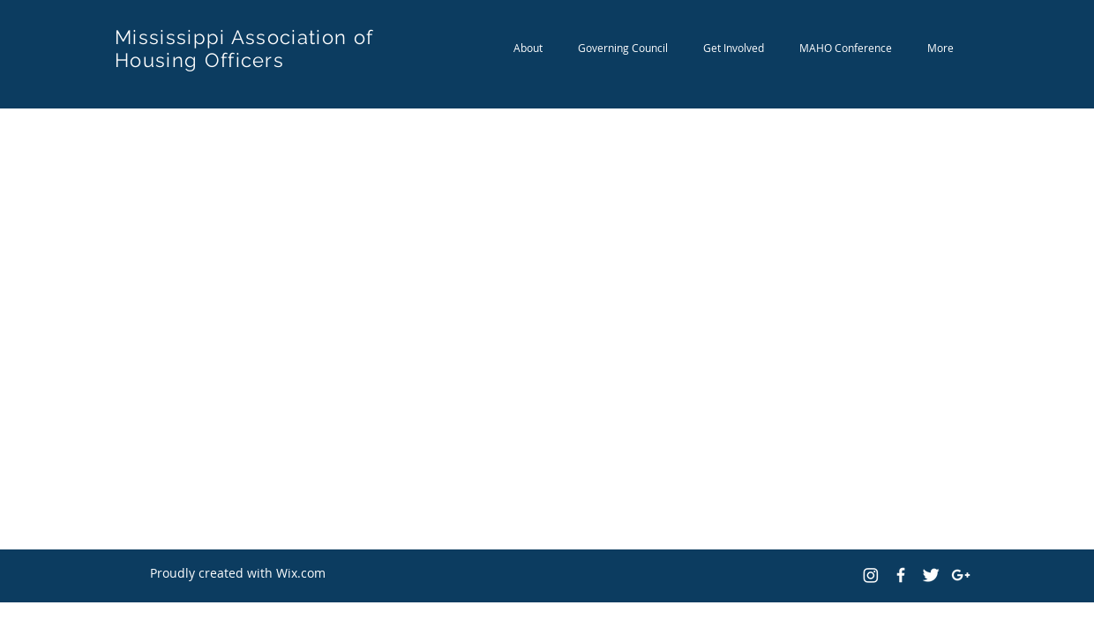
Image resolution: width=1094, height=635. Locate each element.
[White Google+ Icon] (960, 575)
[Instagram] (870, 575)
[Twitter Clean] (930, 575)
